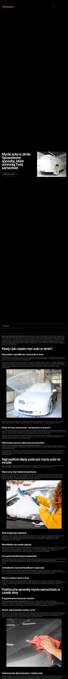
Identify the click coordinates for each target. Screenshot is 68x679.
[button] (53, 6)
